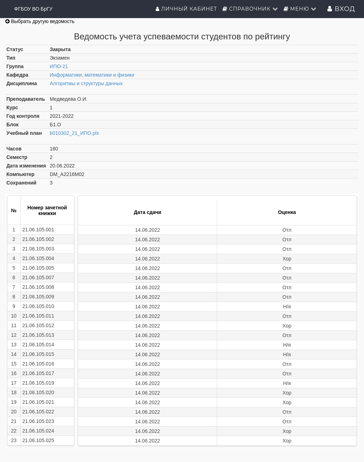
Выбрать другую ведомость (39, 21)
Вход (341, 9)
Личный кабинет (186, 9)
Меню (300, 9)
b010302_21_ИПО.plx (74, 133)
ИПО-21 (59, 66)
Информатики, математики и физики (92, 75)
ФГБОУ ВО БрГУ (33, 9)
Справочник (250, 9)
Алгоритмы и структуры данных (86, 83)
